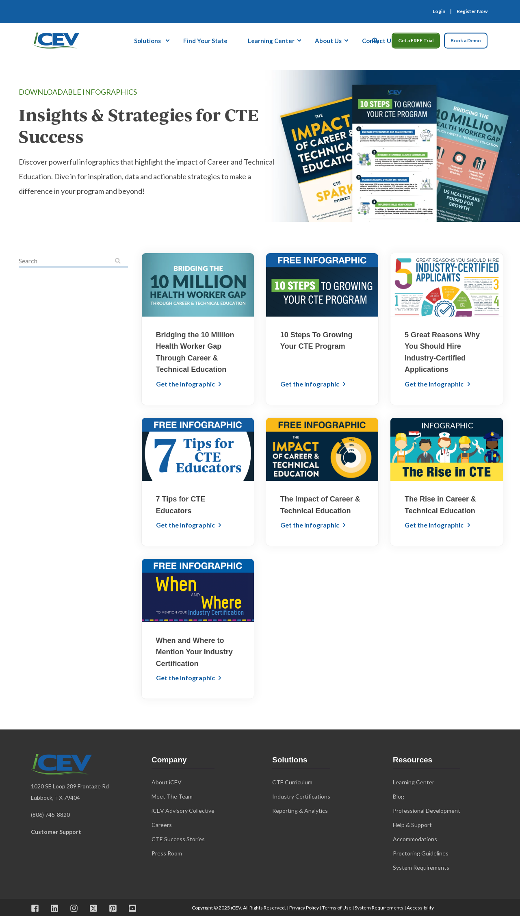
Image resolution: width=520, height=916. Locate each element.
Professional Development (426, 810)
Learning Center (413, 782)
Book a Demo (466, 40)
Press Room (167, 853)
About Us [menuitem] (328, 40)
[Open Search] (375, 39)
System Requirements (379, 908)
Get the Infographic (186, 384)
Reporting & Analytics (300, 810)
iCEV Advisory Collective (183, 810)
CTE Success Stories (178, 839)
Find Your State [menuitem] (205, 40)
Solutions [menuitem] (147, 40)
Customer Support (56, 831)
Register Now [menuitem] (472, 11)
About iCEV (167, 782)
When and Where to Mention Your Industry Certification (194, 652)
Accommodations (415, 839)
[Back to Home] (55, 39)
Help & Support (412, 824)
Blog (398, 796)
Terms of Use (336, 908)
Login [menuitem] (439, 11)
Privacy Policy (304, 908)
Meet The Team (172, 796)
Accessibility (420, 908)
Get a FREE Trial (415, 40)
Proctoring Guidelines (420, 853)
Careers (162, 824)
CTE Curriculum (292, 782)
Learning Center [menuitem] (271, 40)
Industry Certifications (301, 796)
